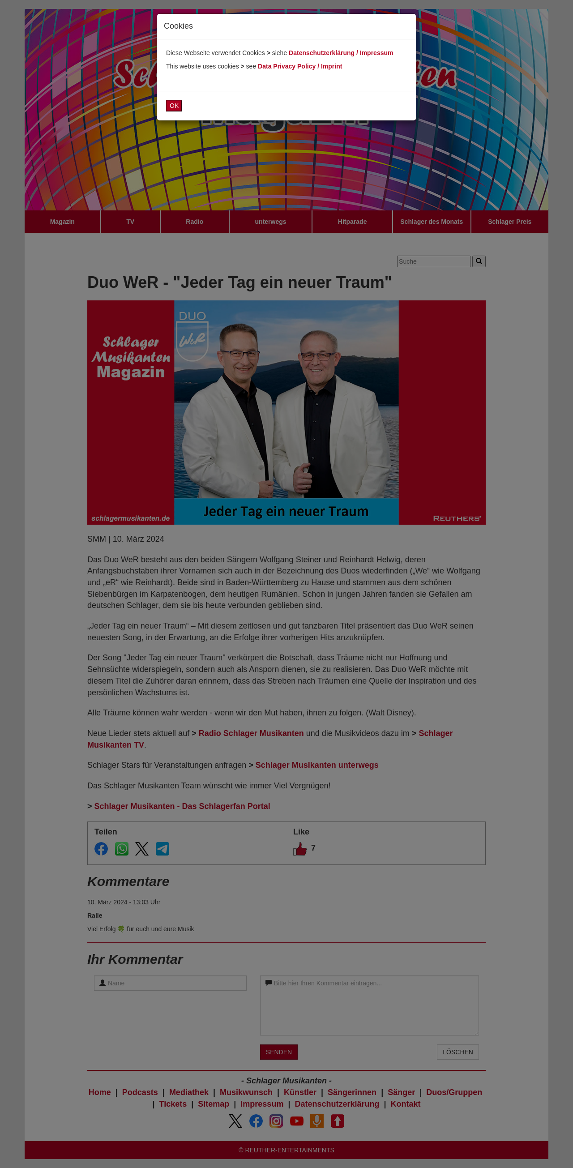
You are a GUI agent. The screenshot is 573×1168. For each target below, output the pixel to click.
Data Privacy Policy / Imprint (300, 66)
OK (174, 105)
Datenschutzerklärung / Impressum (341, 52)
